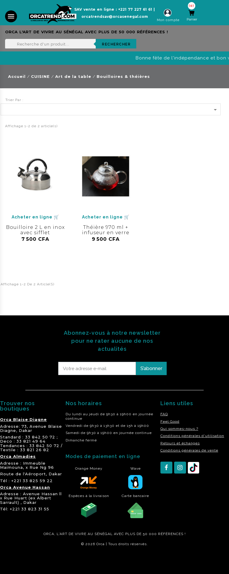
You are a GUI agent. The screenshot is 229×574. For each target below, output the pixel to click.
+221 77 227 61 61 (135, 9)
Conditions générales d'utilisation (192, 436)
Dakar (25, 430)
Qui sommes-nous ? (179, 429)
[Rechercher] (70, 44)
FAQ (164, 414)
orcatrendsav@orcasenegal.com (114, 16)
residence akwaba (20, 560)
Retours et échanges (180, 443)
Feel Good (170, 421)
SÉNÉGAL (104, 534)
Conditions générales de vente (189, 450)
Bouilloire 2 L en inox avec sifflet (35, 229)
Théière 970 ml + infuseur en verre (105, 229)
